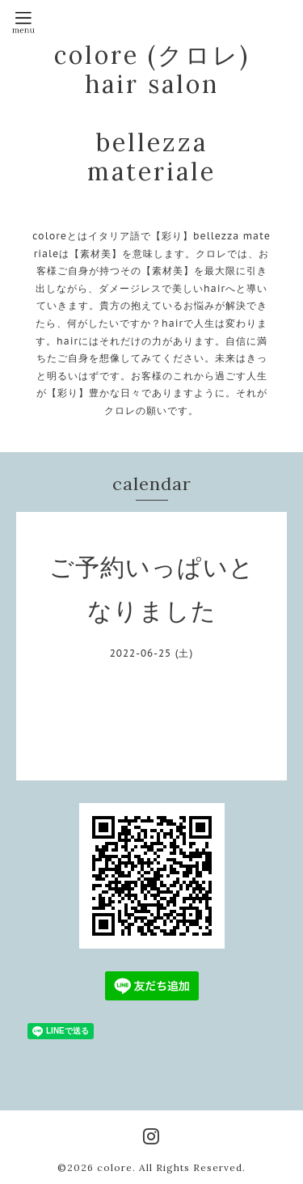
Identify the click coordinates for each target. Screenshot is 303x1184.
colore (115, 1167)
